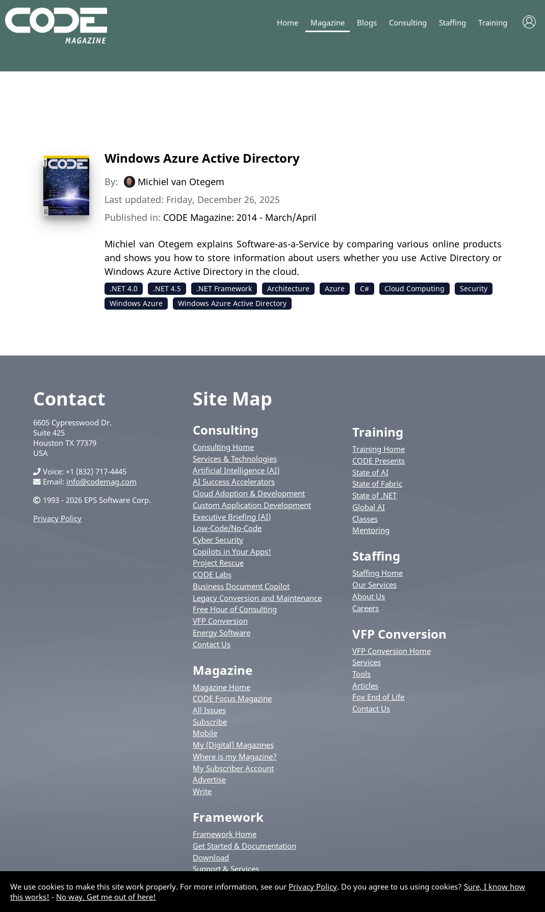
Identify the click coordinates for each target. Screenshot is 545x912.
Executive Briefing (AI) (232, 517)
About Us (368, 596)
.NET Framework (224, 288)
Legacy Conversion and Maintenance (257, 598)
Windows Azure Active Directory (202, 157)
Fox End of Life (378, 697)
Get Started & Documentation (244, 846)
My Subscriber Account (233, 768)
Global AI (368, 507)
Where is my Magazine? (235, 756)
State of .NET (374, 495)
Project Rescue (218, 563)
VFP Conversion (220, 621)
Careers (365, 608)
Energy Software (221, 632)
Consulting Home (223, 447)
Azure (335, 288)
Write (202, 791)
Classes (365, 519)
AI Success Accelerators (234, 481)
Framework (228, 816)
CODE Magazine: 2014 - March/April (240, 217)
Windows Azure (136, 303)
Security (473, 288)
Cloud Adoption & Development (249, 493)
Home (287, 22)
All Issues (209, 710)
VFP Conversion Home (391, 651)
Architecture (288, 288)
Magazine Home (221, 687)
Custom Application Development (252, 505)
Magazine (327, 22)
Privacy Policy (57, 518)
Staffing (452, 22)
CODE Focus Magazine (232, 698)
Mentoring (371, 530)
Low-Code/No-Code (227, 528)
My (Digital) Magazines (233, 745)
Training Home (378, 449)
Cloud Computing (414, 288)
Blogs (367, 22)
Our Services (374, 584)
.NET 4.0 (124, 288)
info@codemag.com (101, 481)
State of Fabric (377, 483)
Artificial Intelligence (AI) (236, 470)
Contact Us (211, 644)
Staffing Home (377, 573)
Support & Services (226, 869)
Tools (361, 674)
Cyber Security (218, 540)
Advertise (209, 779)
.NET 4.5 (167, 288)
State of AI (370, 472)
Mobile (205, 733)
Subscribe (210, 722)
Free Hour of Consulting (235, 609)
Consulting (408, 22)
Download (211, 857)
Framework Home (224, 834)
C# (364, 288)
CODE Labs (212, 574)
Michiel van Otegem (181, 181)
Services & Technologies (235, 458)
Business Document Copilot (241, 586)
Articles (365, 685)
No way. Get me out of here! (106, 897)
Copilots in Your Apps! (232, 551)
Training (492, 22)
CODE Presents (378, 460)
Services (366, 662)
